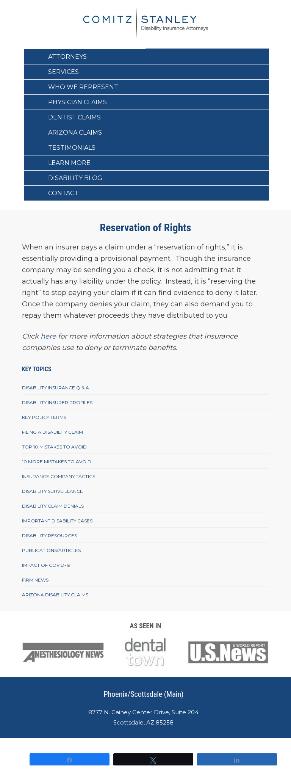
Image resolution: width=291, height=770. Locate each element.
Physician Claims (77, 102)
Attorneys (67, 56)
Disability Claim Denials (53, 506)
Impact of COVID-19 (46, 565)
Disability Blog (75, 178)
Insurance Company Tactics (58, 476)
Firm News (35, 580)
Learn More (69, 162)
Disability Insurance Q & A (55, 387)
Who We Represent (83, 87)
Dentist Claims (74, 117)
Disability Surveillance (52, 491)
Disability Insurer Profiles (57, 402)
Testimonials (71, 147)
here (48, 336)
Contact (63, 193)
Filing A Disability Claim (52, 432)
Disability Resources (49, 535)
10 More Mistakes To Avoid (56, 461)
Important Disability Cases (57, 521)
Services (63, 71)
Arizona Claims (75, 132)
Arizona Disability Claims (55, 594)
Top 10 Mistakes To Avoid (54, 447)
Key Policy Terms (44, 417)
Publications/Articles (51, 550)
